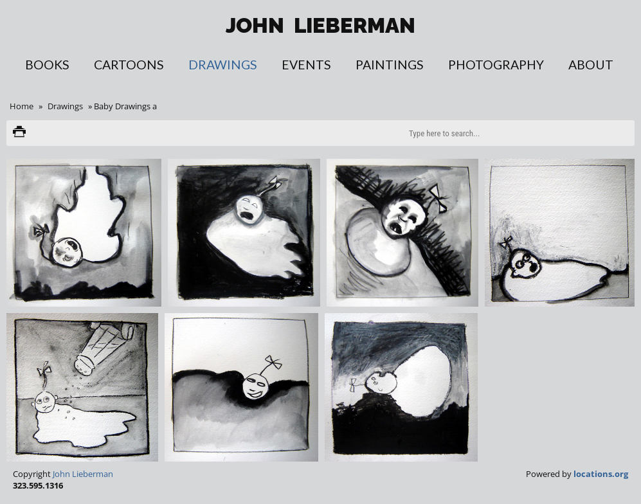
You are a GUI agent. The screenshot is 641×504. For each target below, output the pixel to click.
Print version (19, 133)
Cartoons (129, 64)
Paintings (390, 64)
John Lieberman (83, 474)
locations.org (600, 474)
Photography (496, 64)
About (590, 64)
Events (306, 64)
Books (47, 64)
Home (21, 106)
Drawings (222, 64)
